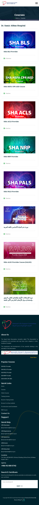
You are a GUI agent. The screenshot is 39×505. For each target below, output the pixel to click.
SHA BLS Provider (11, 52)
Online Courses (5, 393)
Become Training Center (7, 399)
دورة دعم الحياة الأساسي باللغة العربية (16, 227)
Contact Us (5, 413)
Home (17, 18)
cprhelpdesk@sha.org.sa (9, 451)
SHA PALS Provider (11, 191)
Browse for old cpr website (8, 403)
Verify (19, 486)
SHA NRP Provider (11, 157)
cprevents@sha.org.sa (8, 445)
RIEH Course (4, 410)
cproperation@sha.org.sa (9, 439)
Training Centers (5, 396)
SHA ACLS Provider (11, 121)
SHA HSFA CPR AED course (14, 87)
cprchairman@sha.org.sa (9, 427)
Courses (3, 389)
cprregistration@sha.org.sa (10, 433)
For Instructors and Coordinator (9, 406)
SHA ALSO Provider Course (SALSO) (17, 262)
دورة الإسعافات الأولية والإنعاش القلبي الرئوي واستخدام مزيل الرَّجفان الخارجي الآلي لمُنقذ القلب (18, 300)
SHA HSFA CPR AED (6, 378)
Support (5, 417)
